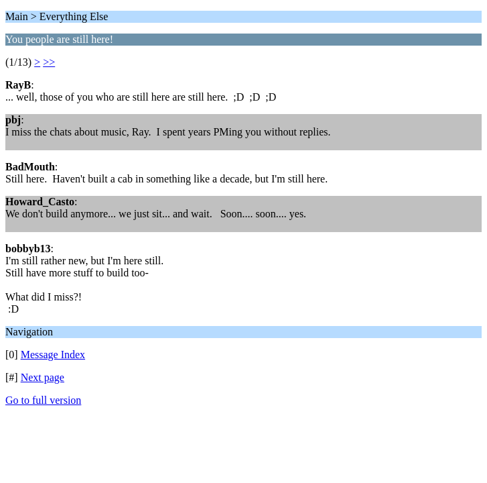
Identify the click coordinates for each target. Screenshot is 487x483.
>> (49, 62)
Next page (42, 377)
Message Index (53, 354)
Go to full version (43, 400)
